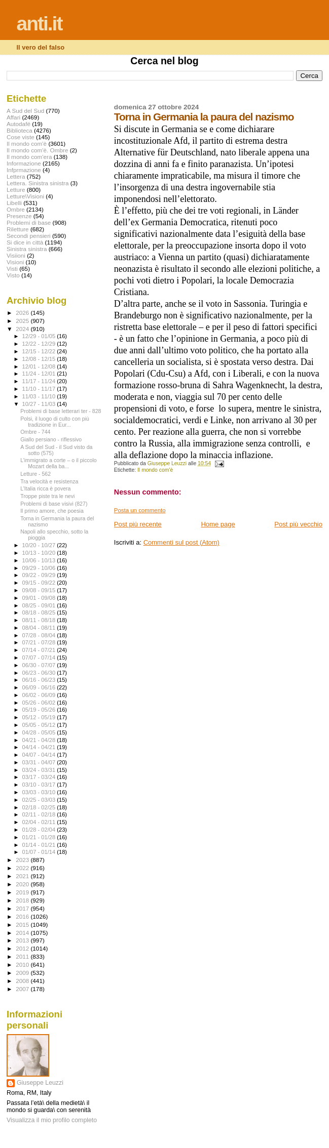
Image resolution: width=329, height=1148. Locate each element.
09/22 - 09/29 (39, 575)
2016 (23, 916)
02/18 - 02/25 (39, 807)
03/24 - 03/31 (39, 770)
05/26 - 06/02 (39, 703)
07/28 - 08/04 (39, 635)
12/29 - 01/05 (39, 336)
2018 (23, 900)
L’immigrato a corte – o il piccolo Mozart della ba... (58, 463)
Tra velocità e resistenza (49, 481)
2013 (23, 940)
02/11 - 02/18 (39, 814)
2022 (23, 868)
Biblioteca (19, 130)
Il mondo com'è (155, 470)
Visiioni (16, 255)
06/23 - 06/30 (39, 673)
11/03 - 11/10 (39, 396)
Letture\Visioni (25, 196)
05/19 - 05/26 (39, 710)
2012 (23, 948)
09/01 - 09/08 (39, 598)
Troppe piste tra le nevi (47, 496)
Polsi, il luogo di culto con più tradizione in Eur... (54, 422)
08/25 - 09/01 (39, 605)
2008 (23, 980)
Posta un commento (140, 510)
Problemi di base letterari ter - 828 (60, 411)
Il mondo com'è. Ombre (37, 150)
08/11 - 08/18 (39, 620)
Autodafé (18, 123)
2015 (23, 924)
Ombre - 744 (35, 432)
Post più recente (138, 524)
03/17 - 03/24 (39, 777)
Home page (218, 524)
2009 (23, 972)
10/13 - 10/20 (39, 553)
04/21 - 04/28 (39, 740)
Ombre (16, 209)
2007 (23, 989)
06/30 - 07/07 (39, 665)
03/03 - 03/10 (39, 792)
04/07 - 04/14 (39, 755)
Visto (13, 275)
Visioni (15, 262)
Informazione (24, 163)
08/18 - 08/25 (39, 612)
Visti (12, 268)
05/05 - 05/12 (39, 725)
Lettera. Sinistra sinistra (37, 183)
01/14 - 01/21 (39, 845)
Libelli (14, 202)
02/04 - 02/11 (39, 822)
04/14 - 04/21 (39, 747)
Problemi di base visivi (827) (53, 504)
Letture (16, 189)
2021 (23, 876)
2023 (23, 859)
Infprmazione (24, 170)
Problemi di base (29, 222)
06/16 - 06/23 (39, 680)
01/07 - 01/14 (39, 852)
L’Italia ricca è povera (45, 488)
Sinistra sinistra (27, 248)
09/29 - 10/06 (39, 568)
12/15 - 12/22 (39, 351)
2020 (23, 884)
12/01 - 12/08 (39, 366)
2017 (23, 908)
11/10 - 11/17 (39, 389)
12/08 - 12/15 (39, 359)
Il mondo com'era (29, 156)
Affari (13, 117)
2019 (23, 892)
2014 (23, 932)
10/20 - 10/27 (39, 545)
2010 (23, 964)
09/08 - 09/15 (39, 590)
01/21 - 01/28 (39, 837)
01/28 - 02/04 (39, 830)
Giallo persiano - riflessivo (51, 439)
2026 (23, 312)
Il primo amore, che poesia (52, 511)
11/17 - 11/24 (39, 381)
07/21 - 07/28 (39, 642)
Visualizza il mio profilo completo (52, 1120)
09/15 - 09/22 (39, 583)
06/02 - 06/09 (39, 695)
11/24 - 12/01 (39, 374)
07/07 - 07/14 (39, 657)
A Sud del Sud (25, 110)
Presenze (19, 216)
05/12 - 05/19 (39, 717)
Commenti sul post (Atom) (181, 542)
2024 (23, 328)
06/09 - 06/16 (39, 687)
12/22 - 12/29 (39, 344)
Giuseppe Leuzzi (40, 1082)
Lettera (16, 176)
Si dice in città (25, 242)
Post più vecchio (298, 524)
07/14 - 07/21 (39, 650)
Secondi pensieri (29, 235)
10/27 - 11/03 (39, 404)
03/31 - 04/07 (39, 762)
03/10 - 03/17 (39, 785)
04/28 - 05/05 (39, 732)
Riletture (18, 229)
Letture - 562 (35, 474)
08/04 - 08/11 (39, 628)
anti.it (39, 23)
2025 (23, 320)
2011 (23, 956)
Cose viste (20, 137)
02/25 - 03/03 (39, 800)
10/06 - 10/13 (39, 560)
